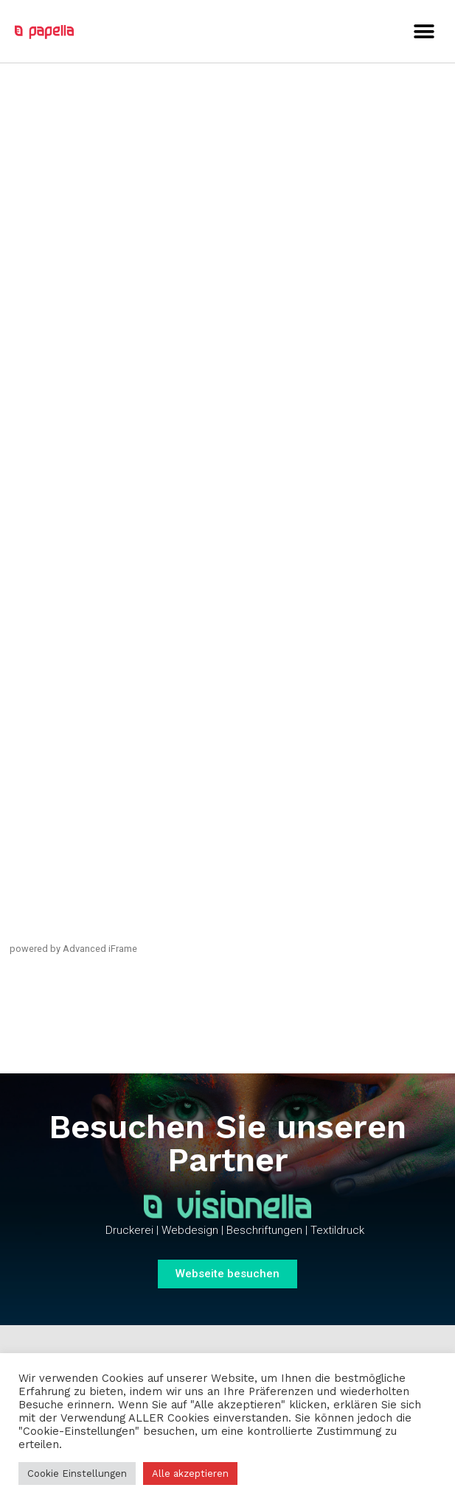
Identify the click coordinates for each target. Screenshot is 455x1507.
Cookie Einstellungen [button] (77, 1473)
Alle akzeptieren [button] (190, 1473)
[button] (423, 31)
